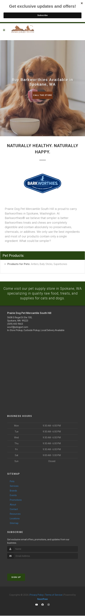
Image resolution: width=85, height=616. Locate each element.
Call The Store (42, 95)
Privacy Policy (37, 595)
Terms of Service (53, 595)
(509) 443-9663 (15, 324)
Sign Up (16, 577)
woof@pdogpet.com (17, 327)
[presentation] (24, 565)
